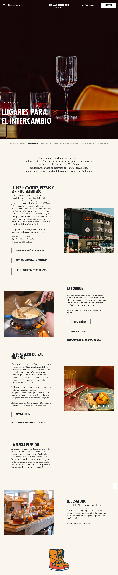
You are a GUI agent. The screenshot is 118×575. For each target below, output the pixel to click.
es (97, 5)
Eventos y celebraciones (69, 144)
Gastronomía (33, 144)
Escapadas (54, 144)
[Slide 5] (108, 248)
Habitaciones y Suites (18, 144)
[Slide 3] (99, 248)
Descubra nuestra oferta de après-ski (32, 271)
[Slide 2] (94, 248)
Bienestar (44, 144)
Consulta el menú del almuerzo (30, 251)
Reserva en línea (78, 322)
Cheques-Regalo (103, 144)
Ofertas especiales (88, 144)
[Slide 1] (89, 248)
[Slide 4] (104, 248)
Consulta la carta (79, 332)
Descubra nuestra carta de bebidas (31, 260)
